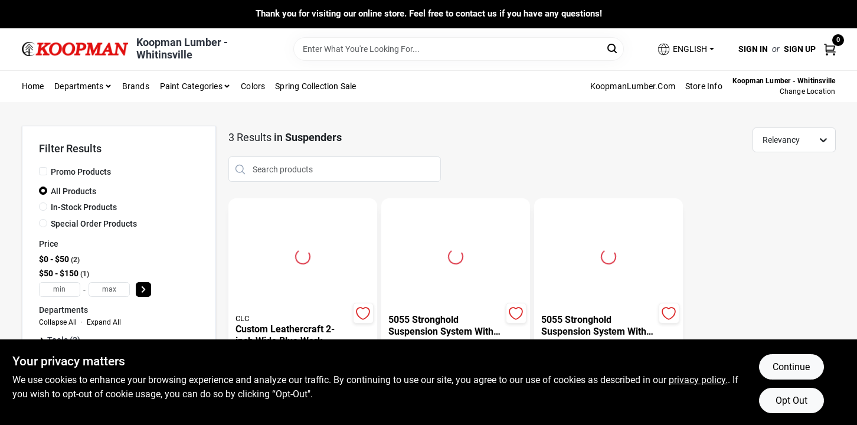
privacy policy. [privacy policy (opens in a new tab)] (698, 379)
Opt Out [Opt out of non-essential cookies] (791, 400)
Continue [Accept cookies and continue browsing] (791, 366)
